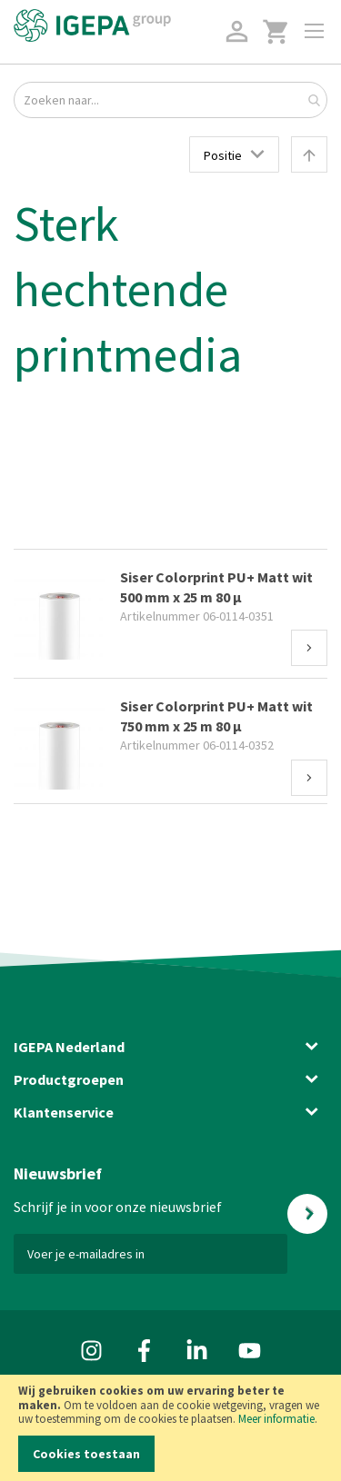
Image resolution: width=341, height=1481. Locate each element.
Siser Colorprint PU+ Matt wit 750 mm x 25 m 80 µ (216, 716)
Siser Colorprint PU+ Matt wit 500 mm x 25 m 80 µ (216, 587)
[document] (170, 1428)
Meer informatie (276, 1418)
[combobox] (170, 100)
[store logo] (92, 25)
